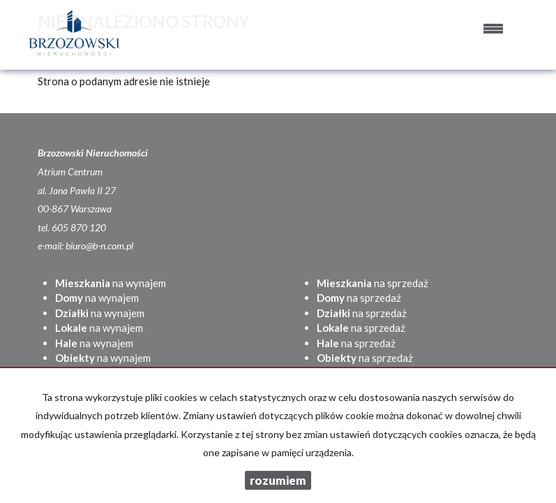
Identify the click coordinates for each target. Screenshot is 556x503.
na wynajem (110, 283)
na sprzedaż (372, 283)
